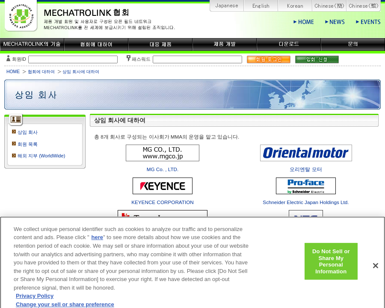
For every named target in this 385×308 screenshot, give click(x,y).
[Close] (375, 270)
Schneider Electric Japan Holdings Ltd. (306, 202)
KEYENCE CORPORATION (162, 202)
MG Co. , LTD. (163, 169)
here (97, 242)
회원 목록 (28, 144)
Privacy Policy (34, 300)
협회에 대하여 (41, 71)
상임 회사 (28, 132)
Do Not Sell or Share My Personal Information (331, 265)
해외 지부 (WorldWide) (41, 155)
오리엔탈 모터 (306, 169)
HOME (13, 71)
